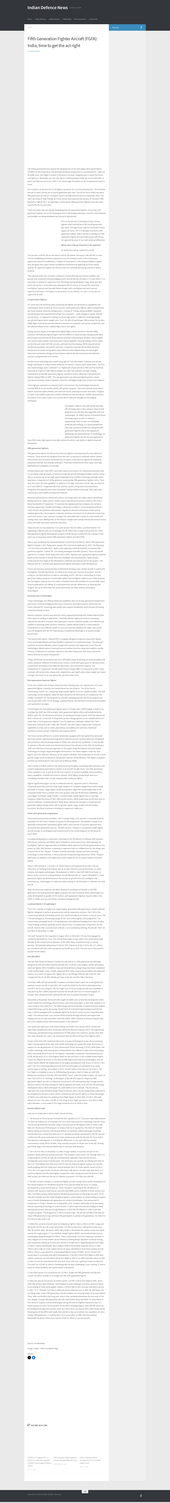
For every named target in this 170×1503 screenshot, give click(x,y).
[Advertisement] (67, 70)
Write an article (80, 19)
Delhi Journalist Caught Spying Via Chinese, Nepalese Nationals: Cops (65, 1460)
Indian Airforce (54, 19)
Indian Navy (67, 19)
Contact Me (93, 19)
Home (29, 19)
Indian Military (40, 19)
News (30, 27)
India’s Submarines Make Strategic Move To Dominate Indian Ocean (90, 1460)
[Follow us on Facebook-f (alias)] (141, 27)
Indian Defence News (48, 7)
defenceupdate (34, 51)
